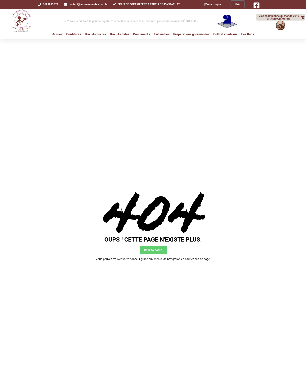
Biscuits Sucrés (95, 34)
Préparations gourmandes (191, 34)
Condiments (141, 34)
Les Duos (247, 34)
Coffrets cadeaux (225, 34)
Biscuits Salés (119, 34)
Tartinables (161, 34)
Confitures (73, 34)
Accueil (57, 34)
